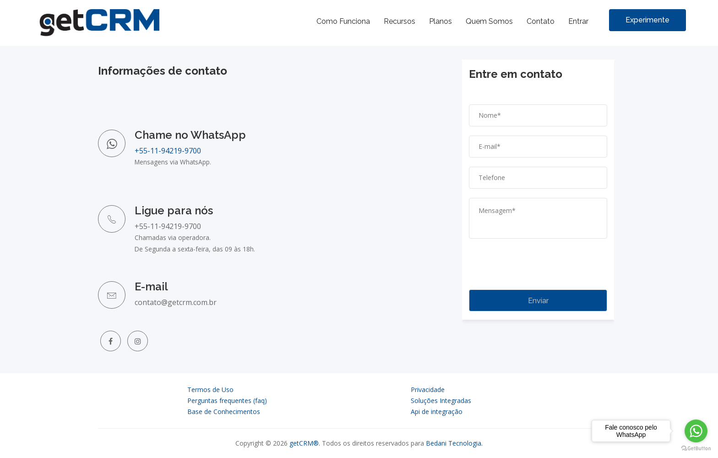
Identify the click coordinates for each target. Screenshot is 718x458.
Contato (541, 21)
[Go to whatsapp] (696, 431)
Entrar (578, 21)
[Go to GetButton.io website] (696, 449)
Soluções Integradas (441, 400)
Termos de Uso (210, 389)
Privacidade (428, 389)
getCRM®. (304, 443)
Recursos (399, 21)
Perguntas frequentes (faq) (227, 400)
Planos (440, 21)
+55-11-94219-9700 (168, 151)
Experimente (647, 20)
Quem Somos (489, 21)
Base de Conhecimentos (223, 411)
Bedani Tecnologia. (454, 443)
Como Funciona (343, 21)
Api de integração (436, 411)
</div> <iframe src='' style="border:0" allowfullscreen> (538, 185)
